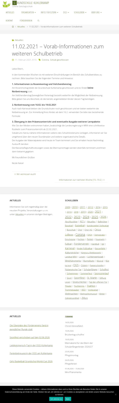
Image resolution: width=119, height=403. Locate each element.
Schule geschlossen (59, 59)
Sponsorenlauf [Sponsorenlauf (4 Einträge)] (101, 273)
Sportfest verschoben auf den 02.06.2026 (30, 337)
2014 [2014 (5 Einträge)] (97, 207)
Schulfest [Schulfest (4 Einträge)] (104, 269)
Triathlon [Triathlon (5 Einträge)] (91, 285)
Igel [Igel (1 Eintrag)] (102, 244)
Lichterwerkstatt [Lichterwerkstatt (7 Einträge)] (95, 256)
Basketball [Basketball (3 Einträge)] (80, 225)
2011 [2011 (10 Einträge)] (82, 207)
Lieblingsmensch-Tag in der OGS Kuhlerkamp (31, 345)
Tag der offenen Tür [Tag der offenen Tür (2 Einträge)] (98, 282)
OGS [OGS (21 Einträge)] (76, 265)
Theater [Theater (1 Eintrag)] (68, 286)
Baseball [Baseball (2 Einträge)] (69, 225)
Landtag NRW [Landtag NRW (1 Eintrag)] (71, 256)
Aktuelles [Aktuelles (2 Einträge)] (91, 221)
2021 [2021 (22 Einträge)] (98, 212)
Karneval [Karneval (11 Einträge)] (70, 248)
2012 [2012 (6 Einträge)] (90, 207)
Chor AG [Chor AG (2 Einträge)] (88, 229)
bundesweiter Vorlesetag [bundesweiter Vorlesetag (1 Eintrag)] (98, 225)
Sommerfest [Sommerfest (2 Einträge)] (86, 273)
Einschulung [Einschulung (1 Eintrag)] (70, 239)
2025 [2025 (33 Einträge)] (95, 217)
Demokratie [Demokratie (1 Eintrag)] (99, 235)
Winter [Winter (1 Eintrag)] (102, 293)
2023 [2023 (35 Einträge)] (77, 217)
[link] (39, 20)
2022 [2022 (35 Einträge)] (68, 217)
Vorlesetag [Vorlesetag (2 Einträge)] (93, 289)
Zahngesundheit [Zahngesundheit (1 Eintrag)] (72, 298)
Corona (45, 59)
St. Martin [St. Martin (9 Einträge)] (92, 277)
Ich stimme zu (56, 399)
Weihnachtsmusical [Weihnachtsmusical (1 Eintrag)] (88, 293)
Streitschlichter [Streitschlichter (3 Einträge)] (79, 282)
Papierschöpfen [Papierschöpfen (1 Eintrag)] (97, 265)
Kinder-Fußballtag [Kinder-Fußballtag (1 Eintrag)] (84, 248)
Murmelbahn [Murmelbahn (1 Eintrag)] (88, 261)
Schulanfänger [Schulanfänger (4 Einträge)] (91, 269)
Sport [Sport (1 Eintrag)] (69, 278)
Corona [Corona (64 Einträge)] (80, 234)
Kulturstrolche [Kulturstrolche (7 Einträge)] (72, 252)
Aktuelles (21, 26)
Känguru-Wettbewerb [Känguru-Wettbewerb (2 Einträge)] (91, 252)
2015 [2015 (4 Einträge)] (105, 207)
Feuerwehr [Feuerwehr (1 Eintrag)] (100, 239)
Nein (68, 399)
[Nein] (115, 394)
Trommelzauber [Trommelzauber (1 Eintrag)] (72, 290)
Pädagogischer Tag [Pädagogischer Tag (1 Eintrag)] (73, 269)
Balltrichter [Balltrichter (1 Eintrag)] (102, 221)
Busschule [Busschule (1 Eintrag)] (71, 230)
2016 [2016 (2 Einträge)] (69, 212)
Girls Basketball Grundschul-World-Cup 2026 (31, 361)
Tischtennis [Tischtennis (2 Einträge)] (79, 286)
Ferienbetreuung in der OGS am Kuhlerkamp (31, 353)
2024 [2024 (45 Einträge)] (86, 217)
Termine (69, 316)
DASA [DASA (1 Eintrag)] (89, 235)
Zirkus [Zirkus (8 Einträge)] (84, 298)
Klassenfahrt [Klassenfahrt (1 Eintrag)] (100, 248)
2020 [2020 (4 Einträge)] (90, 211)
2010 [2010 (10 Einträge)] (75, 207)
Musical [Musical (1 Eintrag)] (100, 261)
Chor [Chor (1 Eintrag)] (80, 230)
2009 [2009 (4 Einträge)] (67, 207)
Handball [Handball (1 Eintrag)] (95, 244)
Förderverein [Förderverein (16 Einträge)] (81, 244)
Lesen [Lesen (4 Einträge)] (82, 256)
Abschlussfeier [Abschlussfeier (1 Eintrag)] (71, 221)
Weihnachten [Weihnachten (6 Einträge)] (71, 293)
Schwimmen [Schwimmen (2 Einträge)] (72, 273)
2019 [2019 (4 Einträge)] (83, 211)
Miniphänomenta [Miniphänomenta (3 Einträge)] (73, 260)
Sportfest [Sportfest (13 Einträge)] (79, 277)
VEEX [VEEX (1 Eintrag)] (83, 290)
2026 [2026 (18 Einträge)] (103, 217)
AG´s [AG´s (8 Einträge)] (82, 221)
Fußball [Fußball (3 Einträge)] (68, 243)
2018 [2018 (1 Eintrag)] (76, 212)
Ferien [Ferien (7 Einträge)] (90, 239)
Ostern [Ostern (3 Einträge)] (84, 265)
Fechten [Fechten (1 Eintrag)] (81, 239)
